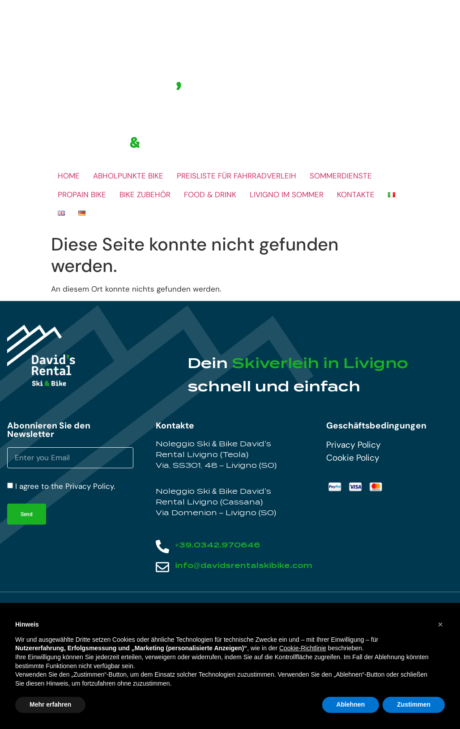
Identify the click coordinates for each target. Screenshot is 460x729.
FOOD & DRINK (210, 194)
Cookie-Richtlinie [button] (302, 648)
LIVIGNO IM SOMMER (287, 194)
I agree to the (65, 486)
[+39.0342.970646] (162, 546)
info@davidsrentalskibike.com (243, 565)
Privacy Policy (353, 444)
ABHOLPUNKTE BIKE (128, 176)
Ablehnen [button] (350, 704)
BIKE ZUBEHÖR (144, 194)
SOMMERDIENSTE (341, 176)
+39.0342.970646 (217, 545)
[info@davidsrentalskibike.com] (162, 567)
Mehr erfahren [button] (50, 704)
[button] (440, 624)
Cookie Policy (352, 457)
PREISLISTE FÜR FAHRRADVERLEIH (236, 176)
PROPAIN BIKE (82, 194)
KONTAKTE (356, 194)
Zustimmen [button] (413, 704)
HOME (69, 176)
